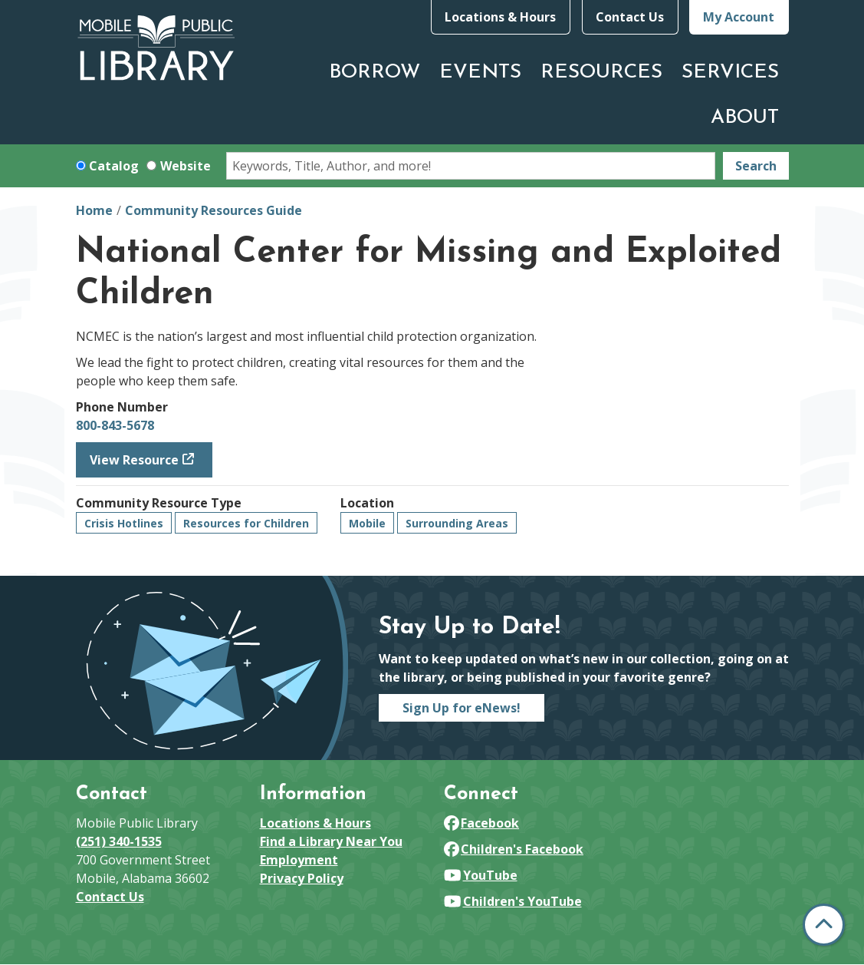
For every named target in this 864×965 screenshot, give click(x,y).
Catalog (114, 165)
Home (94, 210)
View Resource (134, 459)
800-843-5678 (115, 425)
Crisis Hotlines (123, 523)
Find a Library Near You (331, 841)
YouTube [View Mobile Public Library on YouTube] (480, 875)
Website (185, 165)
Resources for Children (246, 523)
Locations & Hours (500, 16)
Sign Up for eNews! (461, 707)
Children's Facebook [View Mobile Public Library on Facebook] (514, 849)
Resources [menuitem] (601, 72)
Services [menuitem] (730, 72)
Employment (299, 859)
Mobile (367, 523)
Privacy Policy (301, 878)
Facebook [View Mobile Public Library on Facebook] (482, 823)
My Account (738, 16)
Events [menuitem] (480, 72)
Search (756, 165)
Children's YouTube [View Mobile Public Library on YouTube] (513, 901)
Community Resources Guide (213, 210)
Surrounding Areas (457, 523)
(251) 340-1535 (119, 841)
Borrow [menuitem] (374, 72)
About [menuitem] (745, 117)
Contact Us (630, 16)
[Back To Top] (824, 925)
